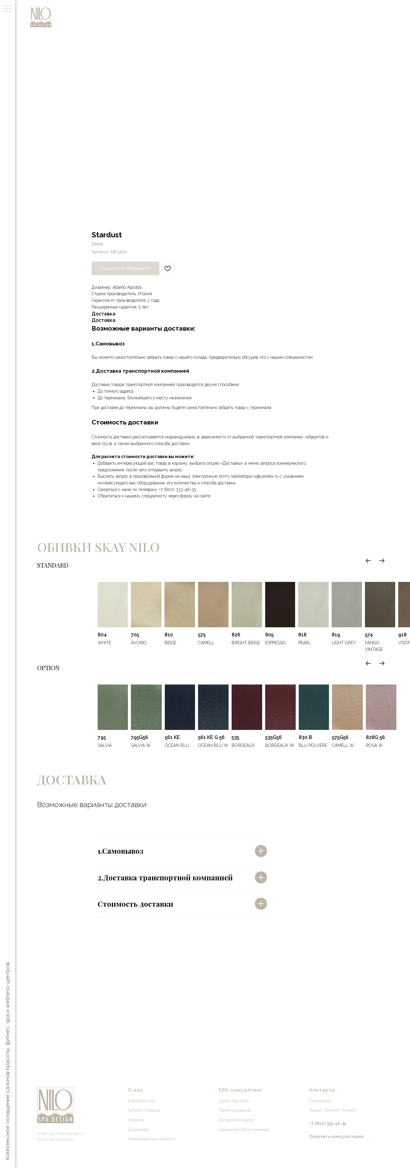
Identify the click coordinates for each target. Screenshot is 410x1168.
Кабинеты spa (141, 1100)
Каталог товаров (144, 1110)
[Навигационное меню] (7, 9)
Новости (136, 1119)
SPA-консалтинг (240, 1090)
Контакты (322, 1090)
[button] (336, 1136)
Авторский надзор (236, 1119)
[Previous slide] (368, 561)
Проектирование (235, 1110)
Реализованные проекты (151, 1139)
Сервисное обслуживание (244, 1129)
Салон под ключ (234, 1100)
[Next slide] (382, 561)
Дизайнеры (138, 1129)
